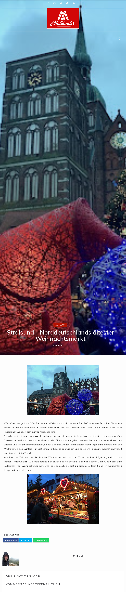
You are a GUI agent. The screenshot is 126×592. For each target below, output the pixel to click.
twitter (25, 540)
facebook (11, 540)
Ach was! (60, 325)
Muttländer (58, 345)
